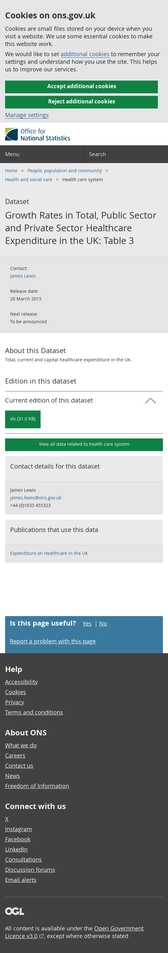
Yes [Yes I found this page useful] (87, 623)
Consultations (23, 859)
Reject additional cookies (81, 101)
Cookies (15, 692)
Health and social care (29, 179)
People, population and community (65, 171)
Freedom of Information (37, 786)
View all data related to (84, 444)
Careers (15, 755)
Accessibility (21, 682)
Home (12, 171)
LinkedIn (16, 849)
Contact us (19, 765)
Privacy (14, 702)
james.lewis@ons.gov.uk (35, 498)
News (12, 775)
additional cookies (85, 54)
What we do (21, 745)
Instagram (18, 829)
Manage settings (27, 115)
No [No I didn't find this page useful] (103, 623)
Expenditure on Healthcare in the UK (49, 553)
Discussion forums (30, 869)
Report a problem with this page (53, 641)
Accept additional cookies (81, 86)
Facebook (17, 839)
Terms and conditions (34, 712)
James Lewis (23, 276)
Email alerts (20, 880)
